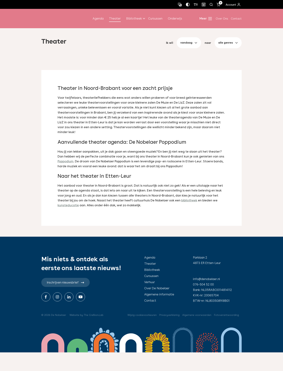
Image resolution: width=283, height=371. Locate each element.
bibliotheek (189, 200)
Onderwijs (175, 18)
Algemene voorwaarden (196, 315)
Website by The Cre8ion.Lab (86, 315)
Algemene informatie (159, 294)
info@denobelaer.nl (206, 279)
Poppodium (65, 161)
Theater (115, 18)
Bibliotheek (134, 18)
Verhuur (149, 282)
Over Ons (222, 18)
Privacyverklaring (169, 315)
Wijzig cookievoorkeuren (142, 315)
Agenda (98, 18)
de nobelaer (59, 18)
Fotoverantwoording (226, 315)
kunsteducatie (68, 205)
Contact (236, 18)
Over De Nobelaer (156, 288)
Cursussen (155, 18)
